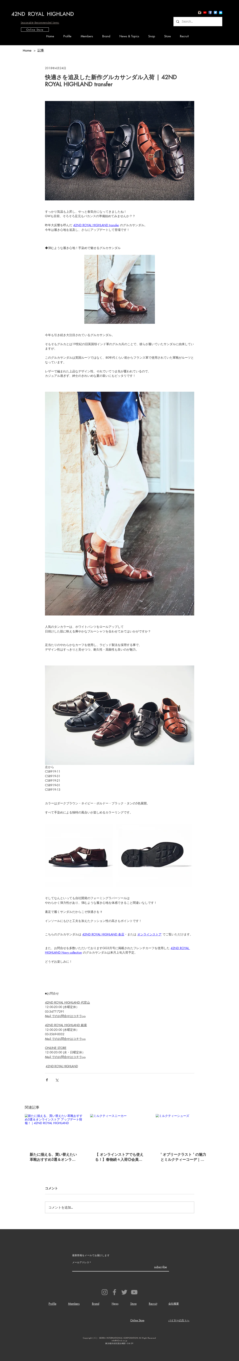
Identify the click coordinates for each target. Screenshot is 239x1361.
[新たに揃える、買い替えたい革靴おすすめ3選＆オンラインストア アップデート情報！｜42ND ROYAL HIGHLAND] (54, 1130)
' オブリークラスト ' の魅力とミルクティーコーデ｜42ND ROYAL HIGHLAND (183, 1157)
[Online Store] (35, 29)
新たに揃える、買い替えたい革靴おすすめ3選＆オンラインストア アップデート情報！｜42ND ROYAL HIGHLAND (54, 1157)
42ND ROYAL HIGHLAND (62, 1066)
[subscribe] (160, 1267)
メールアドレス (80, 1262)
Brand (95, 1304)
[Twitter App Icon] (215, 12)
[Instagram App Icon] (199, 12)
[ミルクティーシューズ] (185, 1130)
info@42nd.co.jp (119, 1340)
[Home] (27, 50)
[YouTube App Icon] (205, 12)
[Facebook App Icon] (210, 12)
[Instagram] (105, 1292)
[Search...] (198, 21)
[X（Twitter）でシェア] (57, 1080)
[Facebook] (114, 1292)
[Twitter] (124, 1292)
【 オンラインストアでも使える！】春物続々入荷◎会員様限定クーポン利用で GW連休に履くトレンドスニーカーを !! (119, 1157)
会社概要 (173, 1303)
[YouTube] (134, 1292)
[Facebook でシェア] (47, 1080)
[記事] (40, 50)
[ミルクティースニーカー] (119, 1130)
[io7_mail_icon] (220, 12)
